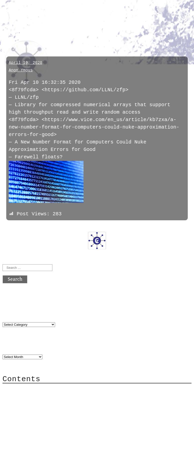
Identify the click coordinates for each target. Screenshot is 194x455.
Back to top (18, 448)
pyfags (13, 33)
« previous (14, 227)
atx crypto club (49, 13)
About (19, 389)
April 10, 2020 (25, 63)
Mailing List (30, 411)
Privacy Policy (33, 418)
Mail (18, 404)
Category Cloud (33, 396)
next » (36, 227)
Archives (14, 346)
